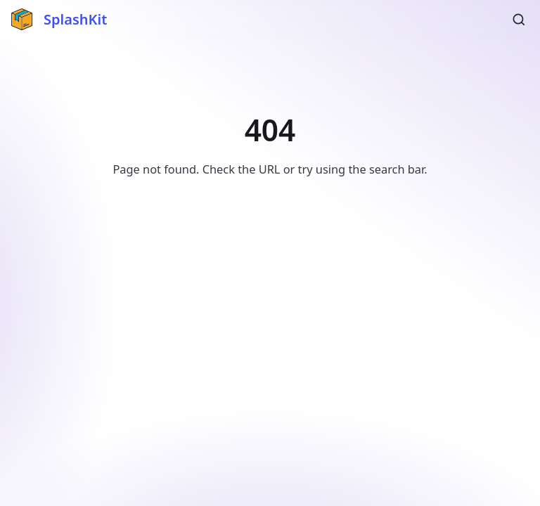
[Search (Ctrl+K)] (518, 20)
